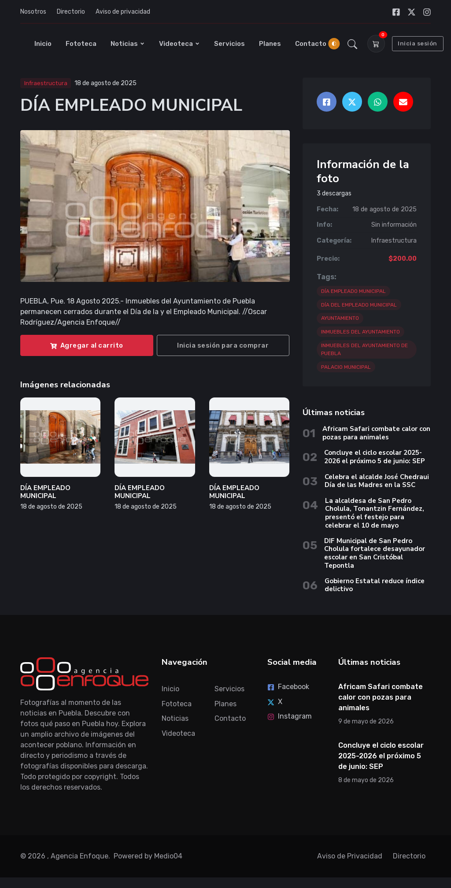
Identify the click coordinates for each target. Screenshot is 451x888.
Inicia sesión (417, 43)
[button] (352, 44)
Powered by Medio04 (148, 856)
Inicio (43, 44)
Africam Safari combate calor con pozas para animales (376, 433)
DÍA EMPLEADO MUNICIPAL (45, 492)
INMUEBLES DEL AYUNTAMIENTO (360, 332)
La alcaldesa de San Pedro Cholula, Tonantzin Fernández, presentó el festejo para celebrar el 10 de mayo (374, 513)
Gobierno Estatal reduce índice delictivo (375, 585)
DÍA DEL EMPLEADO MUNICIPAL (359, 305)
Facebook (288, 686)
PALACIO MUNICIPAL (346, 367)
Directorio (71, 11)
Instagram (289, 716)
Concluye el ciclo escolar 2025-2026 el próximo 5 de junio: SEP (374, 456)
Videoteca (179, 44)
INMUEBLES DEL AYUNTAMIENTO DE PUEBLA (364, 349)
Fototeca (81, 44)
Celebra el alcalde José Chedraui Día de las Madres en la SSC (377, 481)
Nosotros (33, 11)
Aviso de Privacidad (349, 856)
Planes (270, 44)
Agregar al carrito (86, 345)
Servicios (229, 44)
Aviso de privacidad (123, 11)
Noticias (128, 44)
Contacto (310, 44)
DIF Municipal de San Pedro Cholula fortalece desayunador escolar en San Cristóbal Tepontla (374, 553)
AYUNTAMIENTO (340, 318)
